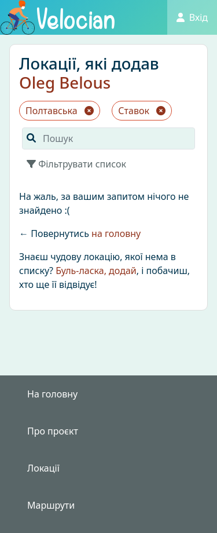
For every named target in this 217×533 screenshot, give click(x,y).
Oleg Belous (65, 82)
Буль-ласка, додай (96, 270)
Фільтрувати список (76, 164)
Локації (43, 468)
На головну (52, 394)
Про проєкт (52, 431)
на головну (116, 233)
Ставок (141, 110)
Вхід (192, 17)
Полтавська (59, 110)
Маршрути (51, 505)
